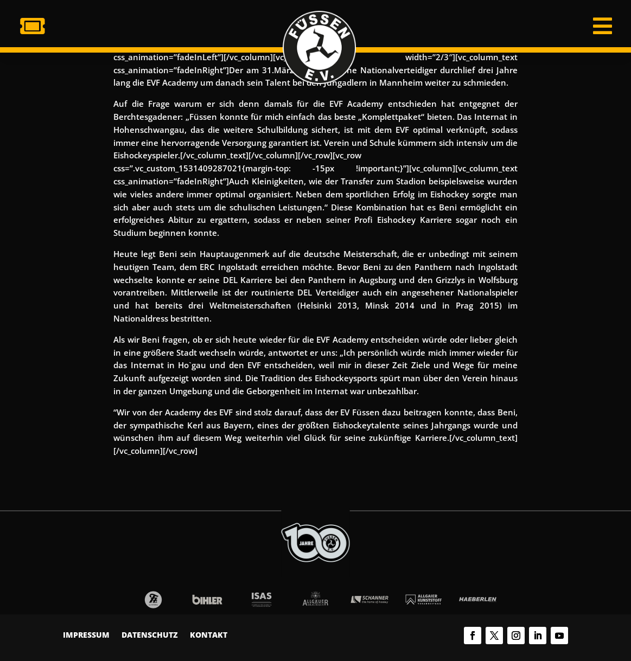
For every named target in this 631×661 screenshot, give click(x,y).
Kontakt (208, 635)
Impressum (86, 635)
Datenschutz (150, 635)
